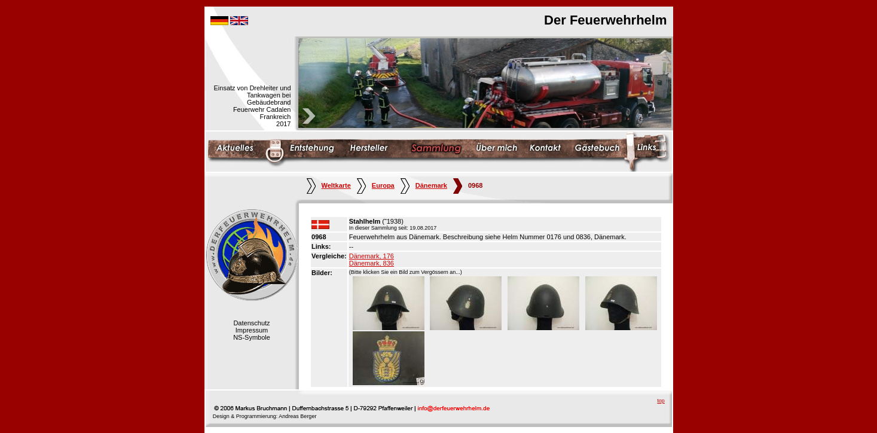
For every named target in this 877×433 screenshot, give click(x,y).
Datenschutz (251, 323)
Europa (376, 185)
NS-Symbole (251, 337)
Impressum (252, 330)
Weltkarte (329, 185)
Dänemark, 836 (371, 263)
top (661, 401)
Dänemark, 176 (371, 256)
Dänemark (424, 185)
